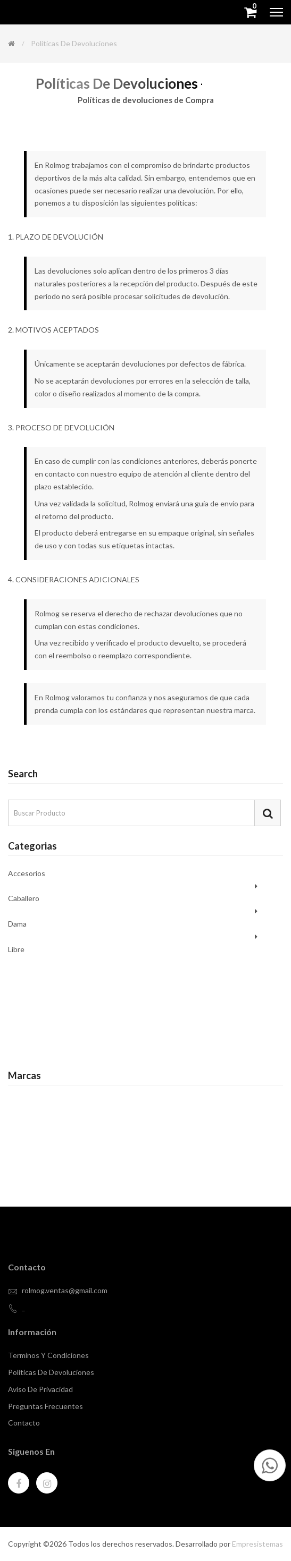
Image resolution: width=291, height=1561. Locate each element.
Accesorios (26, 874)
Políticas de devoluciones (51, 1372)
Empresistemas (257, 1543)
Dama (17, 923)
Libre (16, 949)
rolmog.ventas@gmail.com (64, 1290)
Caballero (23, 898)
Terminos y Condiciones (48, 1355)
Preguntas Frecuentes (45, 1406)
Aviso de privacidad (40, 1389)
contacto (24, 1422)
